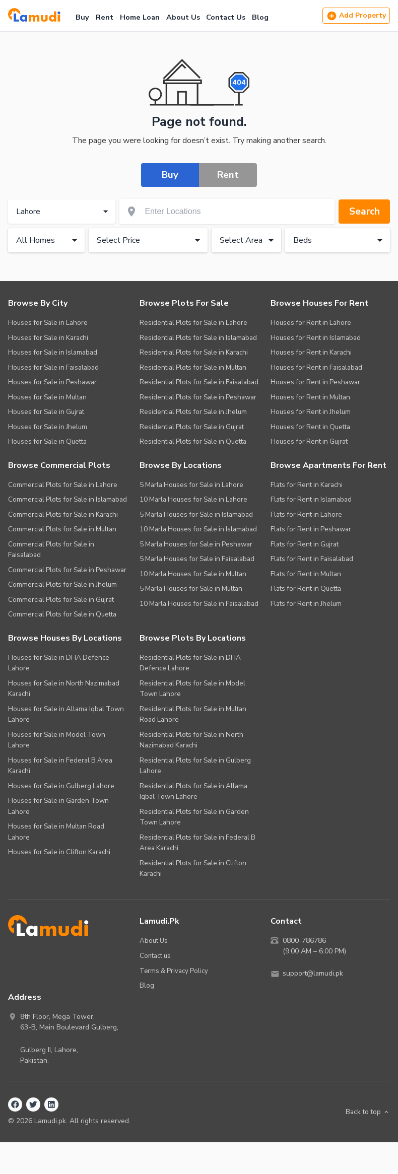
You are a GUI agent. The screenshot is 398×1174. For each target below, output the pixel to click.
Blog (260, 17)
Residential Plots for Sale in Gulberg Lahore (195, 765)
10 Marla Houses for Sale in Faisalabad (199, 603)
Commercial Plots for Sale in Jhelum (62, 584)
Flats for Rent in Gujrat (305, 544)
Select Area (248, 240)
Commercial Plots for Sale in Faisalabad (51, 549)
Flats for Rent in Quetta (306, 588)
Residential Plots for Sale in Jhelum (193, 412)
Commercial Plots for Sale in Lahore (62, 485)
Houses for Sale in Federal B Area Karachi (60, 765)
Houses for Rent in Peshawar (315, 382)
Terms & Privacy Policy (174, 970)
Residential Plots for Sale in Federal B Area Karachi (197, 843)
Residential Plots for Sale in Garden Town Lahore (194, 817)
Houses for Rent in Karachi (311, 352)
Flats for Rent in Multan (306, 574)
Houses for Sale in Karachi (48, 337)
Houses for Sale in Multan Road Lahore (56, 831)
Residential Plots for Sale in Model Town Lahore (192, 688)
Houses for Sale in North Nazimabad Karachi (63, 688)
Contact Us (225, 17)
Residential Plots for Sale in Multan (193, 367)
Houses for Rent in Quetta (310, 427)
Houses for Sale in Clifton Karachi (59, 852)
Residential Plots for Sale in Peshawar (198, 397)
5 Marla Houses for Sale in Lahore (191, 485)
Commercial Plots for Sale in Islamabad (67, 499)
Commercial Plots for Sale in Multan (62, 529)
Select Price (150, 240)
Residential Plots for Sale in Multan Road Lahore (193, 714)
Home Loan (140, 17)
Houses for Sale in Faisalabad (53, 367)
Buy (82, 17)
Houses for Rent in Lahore (311, 322)
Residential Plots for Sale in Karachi (194, 352)
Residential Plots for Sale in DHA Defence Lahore (190, 663)
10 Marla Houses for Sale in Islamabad (198, 529)
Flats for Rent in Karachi (307, 485)
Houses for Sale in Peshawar (52, 382)
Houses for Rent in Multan (310, 397)
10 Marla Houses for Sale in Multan (193, 574)
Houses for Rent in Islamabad (316, 337)
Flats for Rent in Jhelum (306, 603)
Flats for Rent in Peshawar (311, 529)
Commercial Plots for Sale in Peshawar (67, 570)
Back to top (367, 1111)
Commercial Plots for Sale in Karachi (63, 514)
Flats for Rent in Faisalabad (312, 559)
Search (363, 211)
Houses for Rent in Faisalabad (316, 367)
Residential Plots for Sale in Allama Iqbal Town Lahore (193, 791)
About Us (183, 17)
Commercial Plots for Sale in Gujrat (61, 599)
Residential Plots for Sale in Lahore (193, 322)
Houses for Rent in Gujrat (309, 441)
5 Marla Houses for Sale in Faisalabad (197, 559)
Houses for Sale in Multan (47, 397)
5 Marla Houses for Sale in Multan (191, 588)
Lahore (63, 211)
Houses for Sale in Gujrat (46, 412)
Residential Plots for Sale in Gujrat (192, 427)
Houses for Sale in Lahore (48, 322)
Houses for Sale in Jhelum (47, 427)
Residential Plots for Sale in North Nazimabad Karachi (191, 740)
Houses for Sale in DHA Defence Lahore (58, 663)
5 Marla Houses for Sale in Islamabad (196, 514)
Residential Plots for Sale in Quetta (193, 441)
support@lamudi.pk (314, 974)
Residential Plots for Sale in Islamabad (198, 337)
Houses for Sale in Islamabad (52, 352)
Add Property (356, 16)
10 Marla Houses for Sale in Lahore (193, 499)
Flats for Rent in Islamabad (311, 499)
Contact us (155, 955)
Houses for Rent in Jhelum (311, 412)
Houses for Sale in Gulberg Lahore (61, 786)
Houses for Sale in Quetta (47, 441)
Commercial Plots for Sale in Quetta (62, 614)
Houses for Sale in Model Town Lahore (56, 740)
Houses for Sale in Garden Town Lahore (58, 806)
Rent (104, 17)
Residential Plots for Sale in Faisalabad (199, 382)
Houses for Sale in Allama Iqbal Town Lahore (66, 714)
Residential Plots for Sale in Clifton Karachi (193, 868)
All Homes (48, 240)
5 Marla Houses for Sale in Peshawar (196, 544)
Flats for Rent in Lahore (306, 514)
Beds (339, 240)
